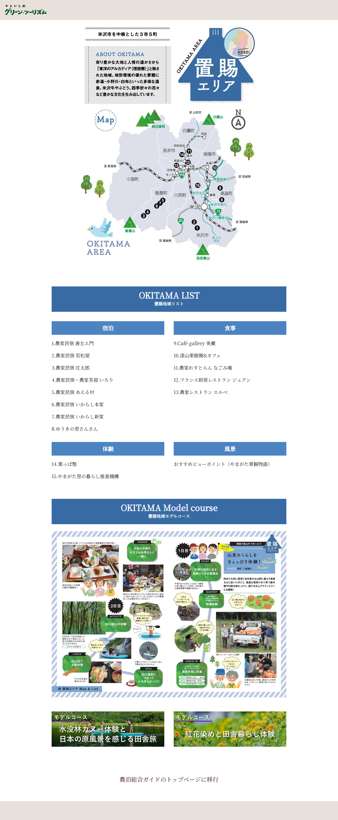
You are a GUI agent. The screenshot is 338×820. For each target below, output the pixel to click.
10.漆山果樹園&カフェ (197, 355)
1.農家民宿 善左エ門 (73, 343)
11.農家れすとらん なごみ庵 (203, 367)
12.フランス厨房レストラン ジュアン (212, 379)
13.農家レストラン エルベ (201, 392)
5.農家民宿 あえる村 (73, 392)
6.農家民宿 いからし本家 (78, 404)
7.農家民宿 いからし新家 (78, 416)
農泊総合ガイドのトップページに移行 (169, 779)
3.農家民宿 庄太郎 (71, 367)
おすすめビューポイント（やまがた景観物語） (223, 464)
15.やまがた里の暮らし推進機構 (85, 476)
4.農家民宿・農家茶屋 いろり (82, 379)
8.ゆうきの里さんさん (75, 428)
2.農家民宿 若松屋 (71, 355)
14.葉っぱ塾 (64, 464)
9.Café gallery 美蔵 (194, 343)
